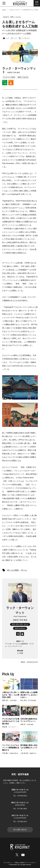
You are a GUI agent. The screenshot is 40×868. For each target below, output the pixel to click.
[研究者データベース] (18, 636)
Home (4, 10)
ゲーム (24, 570)
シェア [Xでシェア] (14, 38)
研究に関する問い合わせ (20, 624)
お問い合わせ (20, 830)
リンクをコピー (24, 38)
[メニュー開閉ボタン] (4, 3)
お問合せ (36, 3)
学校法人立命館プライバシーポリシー (25, 862)
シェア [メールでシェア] (6, 38)
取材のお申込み (20, 628)
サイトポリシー (8, 862)
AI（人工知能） (14, 570)
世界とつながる (23, 77)
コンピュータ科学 (9, 77)
